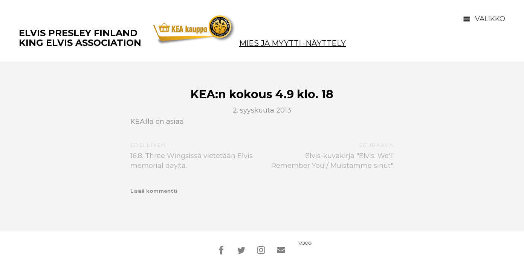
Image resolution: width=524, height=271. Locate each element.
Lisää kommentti (153, 191)
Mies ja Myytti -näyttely (292, 43)
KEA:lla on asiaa (157, 121)
